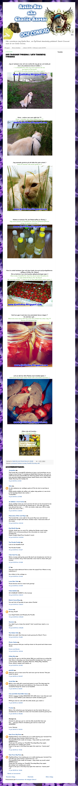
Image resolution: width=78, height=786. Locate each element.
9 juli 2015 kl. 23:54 (15, 510)
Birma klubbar (16, 48)
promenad (14, 463)
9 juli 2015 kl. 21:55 (15, 496)
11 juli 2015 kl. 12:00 (15, 729)
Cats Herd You (13, 555)
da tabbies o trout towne (16, 501)
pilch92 (11, 670)
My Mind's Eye (13, 528)
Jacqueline (12, 470)
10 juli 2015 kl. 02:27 (16, 604)
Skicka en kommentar (14, 773)
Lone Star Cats (13, 581)
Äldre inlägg (49, 777)
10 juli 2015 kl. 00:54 (16, 537)
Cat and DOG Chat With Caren (18, 693)
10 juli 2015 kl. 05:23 (16, 617)
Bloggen (7, 48)
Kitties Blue (12, 656)
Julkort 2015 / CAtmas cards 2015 (34, 48)
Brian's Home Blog (14, 600)
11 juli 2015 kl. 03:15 (15, 688)
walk (38, 463)
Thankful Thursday (32, 463)
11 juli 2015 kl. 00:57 (16, 676)
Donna (11, 609)
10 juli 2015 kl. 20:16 (16, 651)
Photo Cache (13, 642)
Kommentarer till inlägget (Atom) (26, 779)
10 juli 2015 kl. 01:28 (16, 562)
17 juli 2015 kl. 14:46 (15, 750)
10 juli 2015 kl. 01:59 (16, 585)
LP (9, 567)
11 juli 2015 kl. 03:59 (16, 703)
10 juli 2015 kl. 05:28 (16, 628)
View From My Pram (15, 734)
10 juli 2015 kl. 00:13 (16, 523)
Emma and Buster (14, 649)
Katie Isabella (13, 590)
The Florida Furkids (14, 542)
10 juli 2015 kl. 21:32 (16, 665)
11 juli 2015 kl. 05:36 (16, 713)
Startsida (30, 777)
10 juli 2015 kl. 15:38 (16, 637)
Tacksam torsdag (21, 463)
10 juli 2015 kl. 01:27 (16, 549)
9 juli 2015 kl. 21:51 (15, 481)
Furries (11, 708)
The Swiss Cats (13, 633)
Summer (11, 622)
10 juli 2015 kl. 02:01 (16, 595)
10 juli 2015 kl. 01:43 (16, 576)
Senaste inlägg (10, 777)
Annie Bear (12, 681)
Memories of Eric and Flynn (17, 515)
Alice (10, 486)
